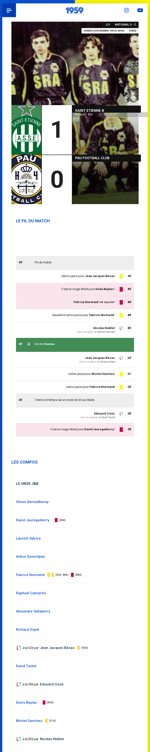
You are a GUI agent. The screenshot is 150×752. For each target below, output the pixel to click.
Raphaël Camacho (31, 593)
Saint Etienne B (89, 110)
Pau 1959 (16, 10)
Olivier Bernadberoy (32, 502)
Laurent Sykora (28, 538)
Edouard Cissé (104, 413)
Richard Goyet (107, 361)
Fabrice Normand (101, 387)
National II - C (125, 24)
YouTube (141, 10)
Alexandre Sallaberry (33, 611)
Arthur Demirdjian (30, 557)
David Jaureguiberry (99, 429)
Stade (132, 30)
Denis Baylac (104, 289)
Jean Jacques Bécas (100, 358)
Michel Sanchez (102, 374)
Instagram (127, 10)
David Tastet (108, 417)
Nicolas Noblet (103, 328)
